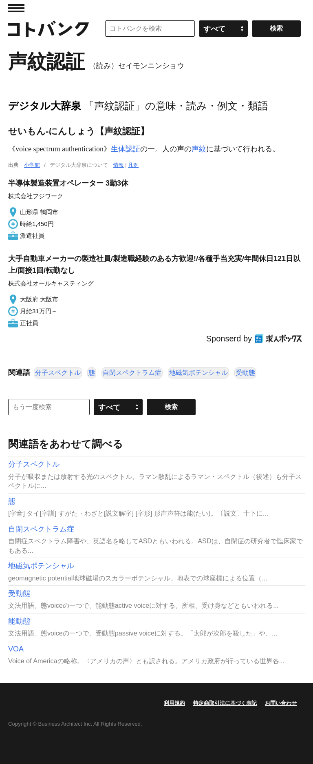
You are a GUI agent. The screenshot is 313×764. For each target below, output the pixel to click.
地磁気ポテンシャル (198, 372)
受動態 (245, 372)
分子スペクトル (58, 372)
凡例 (133, 165)
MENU (16, 8)
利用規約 (174, 703)
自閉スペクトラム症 (132, 372)
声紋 (199, 149)
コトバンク (48, 28)
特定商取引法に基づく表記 (225, 703)
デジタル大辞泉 (44, 105)
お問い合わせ (281, 703)
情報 (118, 165)
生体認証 (125, 149)
